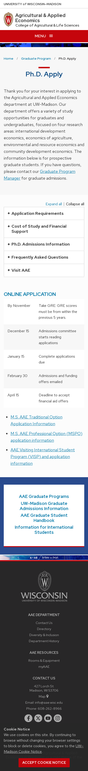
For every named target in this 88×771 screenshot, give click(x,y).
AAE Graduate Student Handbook (44, 518)
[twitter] (38, 718)
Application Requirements (36, 213)
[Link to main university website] (44, 602)
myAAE (44, 666)
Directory (44, 629)
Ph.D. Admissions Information (39, 244)
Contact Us (44, 622)
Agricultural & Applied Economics (40, 18)
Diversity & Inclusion (44, 635)
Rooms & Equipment (44, 660)
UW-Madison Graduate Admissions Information (44, 506)
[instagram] (58, 718)
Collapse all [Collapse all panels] (75, 204)
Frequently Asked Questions (38, 257)
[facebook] (28, 718)
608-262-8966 (50, 708)
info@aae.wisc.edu (49, 702)
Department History (44, 641)
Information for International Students (44, 529)
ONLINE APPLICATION (30, 294)
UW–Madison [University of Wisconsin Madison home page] (32, 4)
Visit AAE (19, 270)
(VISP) (35, 456)
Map (44, 696)
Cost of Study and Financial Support (37, 228)
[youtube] (48, 718)
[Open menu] (44, 36)
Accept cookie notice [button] (44, 762)
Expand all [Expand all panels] (54, 204)
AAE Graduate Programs (44, 496)
